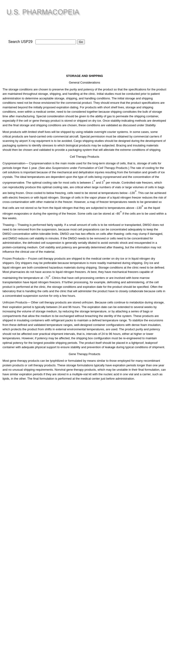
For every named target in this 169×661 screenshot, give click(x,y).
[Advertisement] (129, 35)
